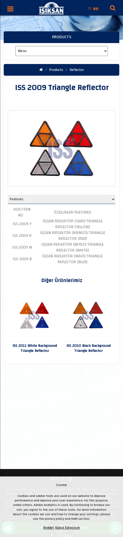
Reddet (48, 527)
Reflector (77, 69)
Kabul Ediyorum (67, 527)
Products (56, 69)
